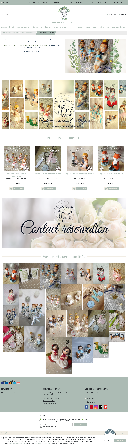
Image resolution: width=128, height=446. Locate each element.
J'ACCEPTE (120, 440)
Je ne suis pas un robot (49, 427)
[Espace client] (111, 14)
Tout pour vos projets (10, 32)
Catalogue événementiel (28, 32)
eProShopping (47, 433)
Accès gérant (121, 433)
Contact (100, 2)
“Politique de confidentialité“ (42, 443)
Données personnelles (49, 404)
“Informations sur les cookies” (16, 443)
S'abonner (80, 424)
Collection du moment (8, 393)
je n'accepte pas (104, 440)
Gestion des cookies (49, 401)
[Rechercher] (20, 15)
